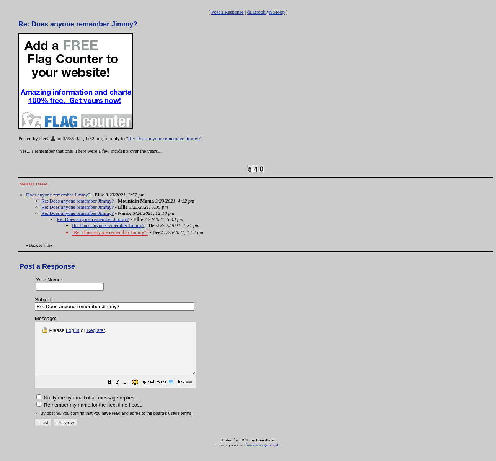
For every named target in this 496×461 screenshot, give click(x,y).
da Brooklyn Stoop (266, 12)
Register (95, 330)
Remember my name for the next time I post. (89, 415)
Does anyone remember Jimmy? (58, 195)
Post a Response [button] (227, 12)
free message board (262, 455)
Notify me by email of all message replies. (85, 408)
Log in (72, 330)
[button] (129, 393)
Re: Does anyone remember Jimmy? (164, 138)
